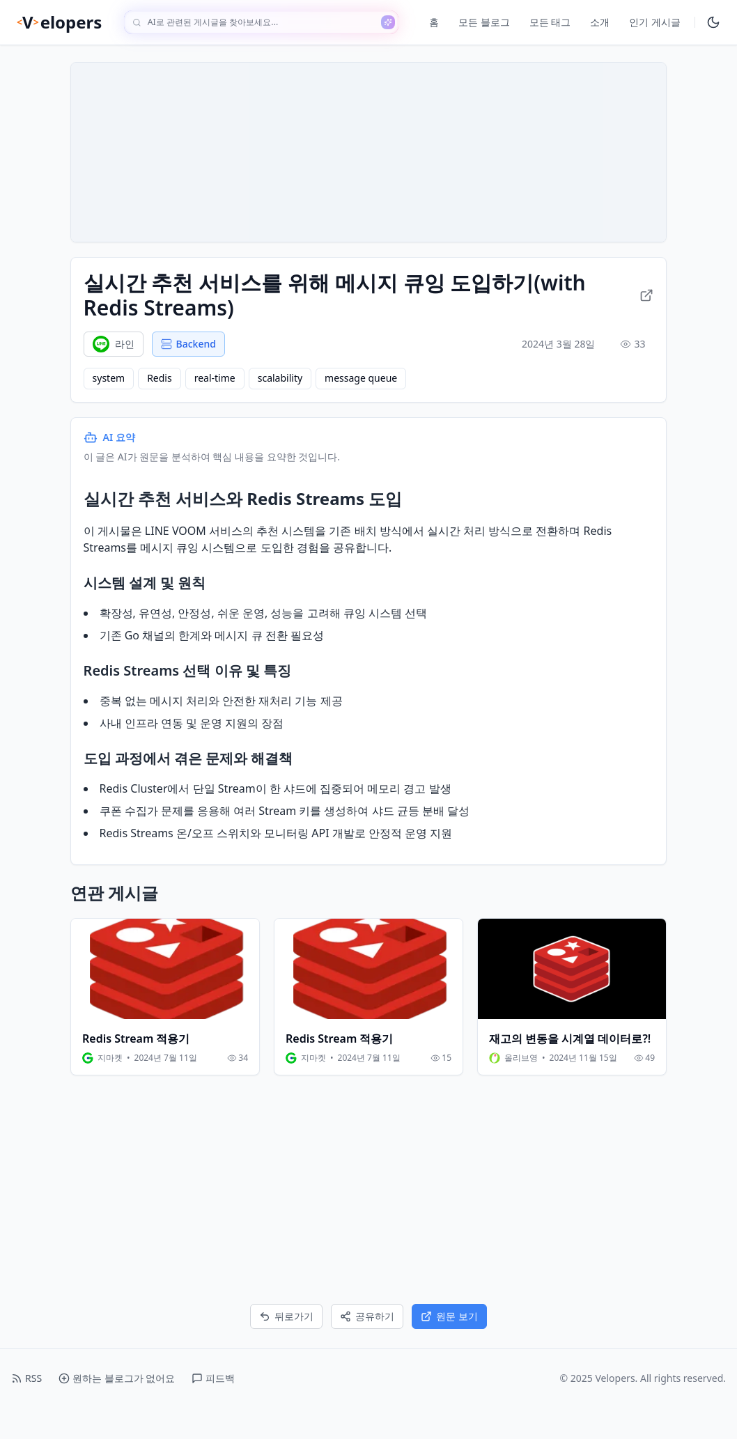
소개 (600, 22)
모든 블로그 (484, 22)
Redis (161, 402)
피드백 (213, 1409)
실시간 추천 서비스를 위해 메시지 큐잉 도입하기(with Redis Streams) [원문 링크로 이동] (368, 319)
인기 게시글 (655, 22)
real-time (216, 402)
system (110, 402)
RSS (26, 1409)
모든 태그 (550, 22)
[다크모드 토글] (713, 22)
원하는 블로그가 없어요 (117, 1409)
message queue (363, 402)
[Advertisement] (368, 1221)
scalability (281, 402)
